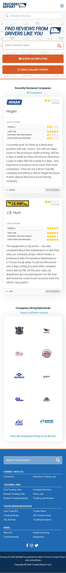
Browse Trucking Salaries (16, 498)
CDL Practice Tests (42, 515)
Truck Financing (11, 537)
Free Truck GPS (11, 511)
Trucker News (39, 511)
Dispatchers (38, 537)
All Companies (34, 92)
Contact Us (9, 476)
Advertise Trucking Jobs (44, 476)
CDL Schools (10, 519)
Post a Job (38, 494)
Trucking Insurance (42, 519)
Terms (48, 557)
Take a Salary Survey (33, 69)
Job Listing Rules (33, 560)
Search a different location (34, 312)
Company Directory (42, 489)
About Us (8, 532)
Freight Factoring (41, 532)
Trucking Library (11, 515)
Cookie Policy (58, 557)
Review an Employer (33, 58)
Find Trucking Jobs (12, 489)
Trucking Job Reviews (43, 498)
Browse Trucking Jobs (14, 494)
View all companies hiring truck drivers (33, 436)
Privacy (3, 557)
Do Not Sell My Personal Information (26, 557)
